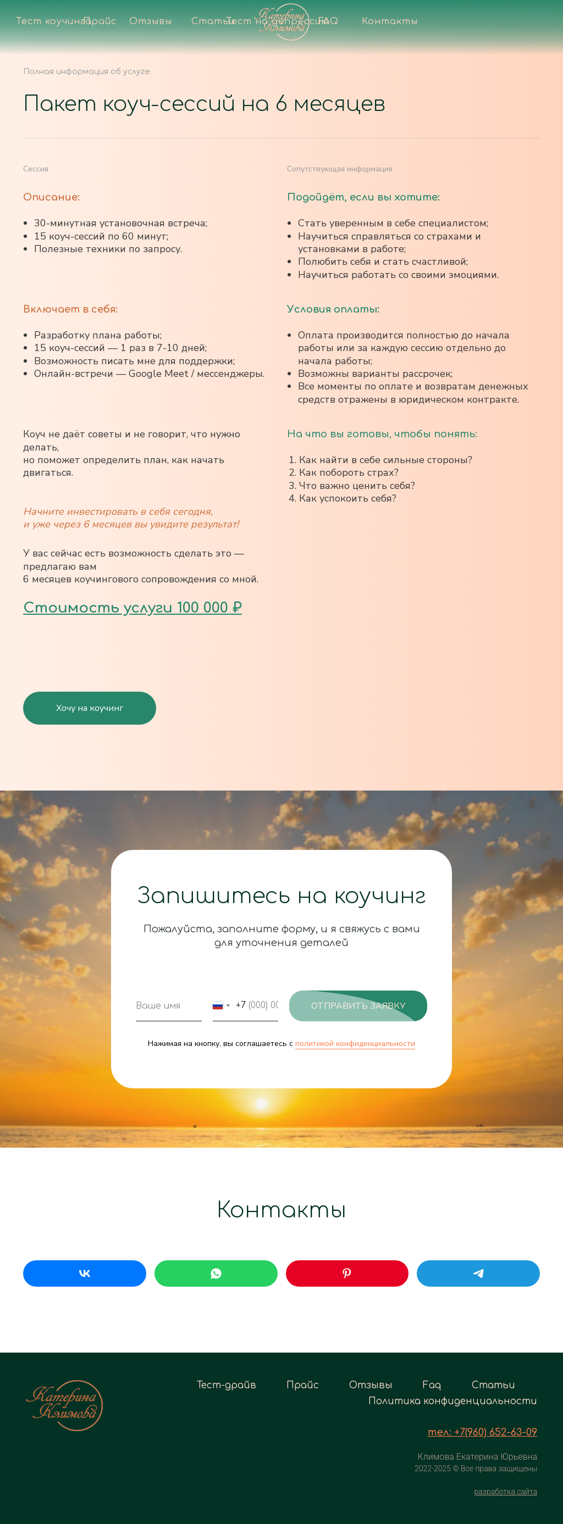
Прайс (302, 1385)
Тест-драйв (226, 1385)
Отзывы (371, 1385)
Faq (432, 1385)
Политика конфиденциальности (452, 1401)
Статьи (493, 1385)
